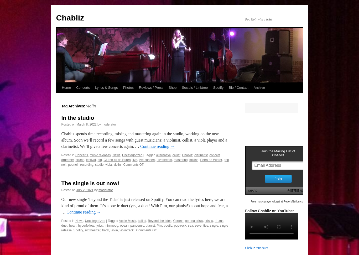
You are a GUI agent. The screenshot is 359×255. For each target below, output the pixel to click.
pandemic (137, 225)
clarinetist (201, 155)
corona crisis (194, 221)
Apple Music (127, 221)
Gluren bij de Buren (117, 160)
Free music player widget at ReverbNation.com (278, 201)
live (134, 160)
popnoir (73, 164)
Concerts (83, 88)
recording (86, 164)
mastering (181, 160)
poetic (168, 225)
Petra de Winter (211, 160)
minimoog (111, 225)
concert (214, 155)
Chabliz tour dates (256, 248)
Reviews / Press (151, 88)
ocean (124, 225)
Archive (259, 88)
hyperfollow (86, 225)
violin (117, 164)
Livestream (164, 160)
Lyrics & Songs (106, 88)
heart (72, 225)
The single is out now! (90, 183)
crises (209, 221)
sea (190, 225)
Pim (159, 225)
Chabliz (70, 17)
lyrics (99, 225)
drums (80, 160)
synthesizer (92, 230)
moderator (109, 124)
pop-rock (180, 225)
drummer (67, 160)
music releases (100, 155)
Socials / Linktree (195, 88)
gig (100, 160)
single (214, 225)
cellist (176, 155)
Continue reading (157, 146)
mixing (194, 160)
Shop (172, 88)
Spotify (218, 88)
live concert (147, 160)
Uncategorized (132, 155)
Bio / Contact (238, 88)
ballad (142, 221)
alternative (163, 155)
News (116, 155)
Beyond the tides (159, 221)
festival (91, 160)
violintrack (126, 230)
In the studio (77, 118)
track (105, 230)
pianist (150, 225)
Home (66, 88)
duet (64, 225)
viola (108, 164)
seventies (201, 225)
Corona (178, 221)
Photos (128, 88)
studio (99, 164)
